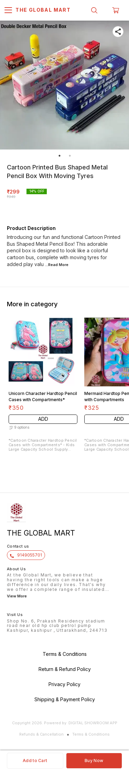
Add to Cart (35, 760)
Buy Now (94, 760)
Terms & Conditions (91, 734)
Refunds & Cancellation (41, 734)
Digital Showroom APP (92, 722)
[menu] (8, 10)
